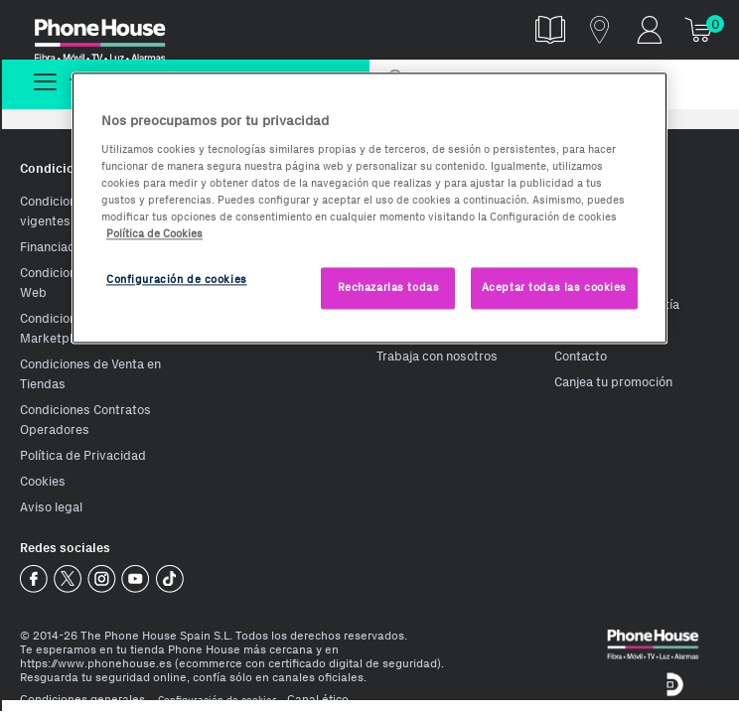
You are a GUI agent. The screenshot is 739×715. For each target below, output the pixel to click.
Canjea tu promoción (613, 381)
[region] (369, 208)
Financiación (55, 246)
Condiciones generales (82, 699)
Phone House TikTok (169, 579)
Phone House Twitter (68, 579)
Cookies (43, 481)
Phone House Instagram (101, 579)
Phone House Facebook (34, 579)
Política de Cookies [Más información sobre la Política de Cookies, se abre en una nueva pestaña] (154, 233)
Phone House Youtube (135, 579)
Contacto (580, 356)
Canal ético (318, 699)
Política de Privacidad (83, 455)
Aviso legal (51, 507)
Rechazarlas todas (389, 287)
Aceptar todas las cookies (554, 287)
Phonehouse (113, 34)
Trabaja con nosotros (437, 356)
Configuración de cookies (217, 699)
